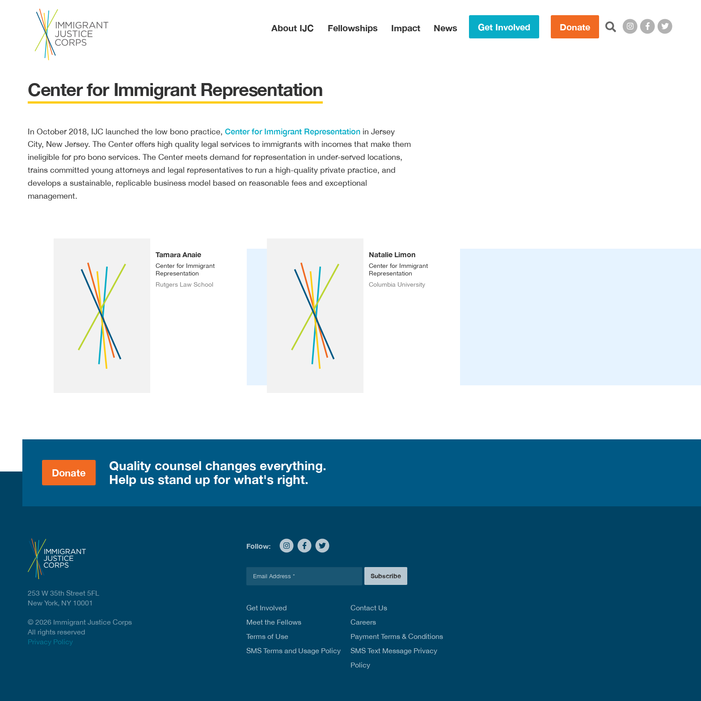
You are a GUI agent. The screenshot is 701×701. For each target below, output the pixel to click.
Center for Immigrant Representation (292, 131)
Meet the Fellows (273, 622)
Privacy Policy (50, 642)
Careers (363, 622)
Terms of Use (267, 636)
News (445, 27)
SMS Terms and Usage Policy (293, 651)
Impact (405, 27)
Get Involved (504, 26)
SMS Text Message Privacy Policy (393, 658)
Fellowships (353, 27)
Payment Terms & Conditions (396, 636)
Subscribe (386, 576)
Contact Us (368, 608)
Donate (575, 26)
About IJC (292, 27)
